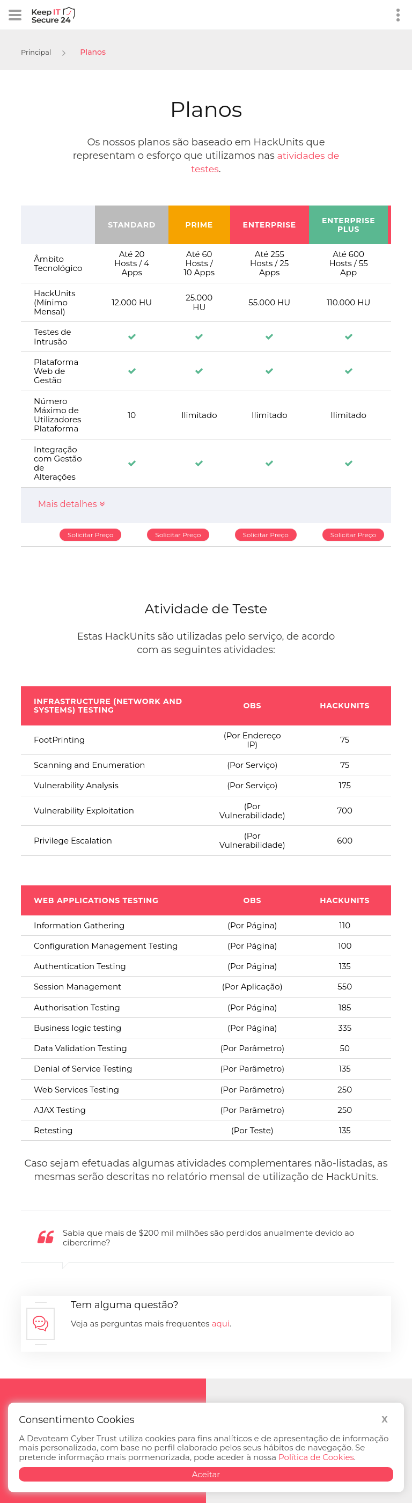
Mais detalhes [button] (71, 504)
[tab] (206, 505)
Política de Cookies (316, 1457)
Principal (37, 52)
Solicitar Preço (90, 535)
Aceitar (206, 1474)
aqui (221, 1323)
